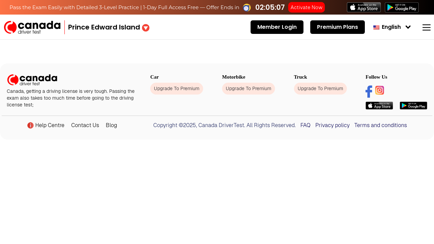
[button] (109, 27)
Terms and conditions (380, 125)
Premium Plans (337, 27)
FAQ (305, 125)
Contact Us (85, 125)
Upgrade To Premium (176, 88)
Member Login (277, 27)
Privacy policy (332, 125)
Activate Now (306, 7)
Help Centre (45, 125)
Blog (111, 125)
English (387, 27)
